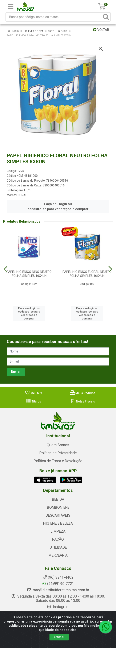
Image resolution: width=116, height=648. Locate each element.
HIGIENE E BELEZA (58, 523)
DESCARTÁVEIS (58, 515)
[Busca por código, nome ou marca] (54, 17)
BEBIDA (58, 499)
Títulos (33, 401)
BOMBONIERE (58, 507)
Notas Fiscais (82, 401)
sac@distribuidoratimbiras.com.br (58, 590)
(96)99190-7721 (58, 584)
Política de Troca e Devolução (58, 461)
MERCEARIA (58, 555)
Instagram (58, 607)
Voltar (101, 30)
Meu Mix (33, 393)
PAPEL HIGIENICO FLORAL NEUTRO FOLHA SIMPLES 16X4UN (87, 274)
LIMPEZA (58, 531)
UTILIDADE (58, 547)
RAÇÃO (58, 539)
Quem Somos (58, 445)
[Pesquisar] (105, 17)
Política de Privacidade (58, 453)
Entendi (59, 637)
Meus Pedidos (82, 393)
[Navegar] (5, 269)
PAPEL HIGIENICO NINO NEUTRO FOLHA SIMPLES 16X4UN (29, 274)
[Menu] (10, 6)
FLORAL (21, 195)
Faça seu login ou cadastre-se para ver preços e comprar (58, 206)
